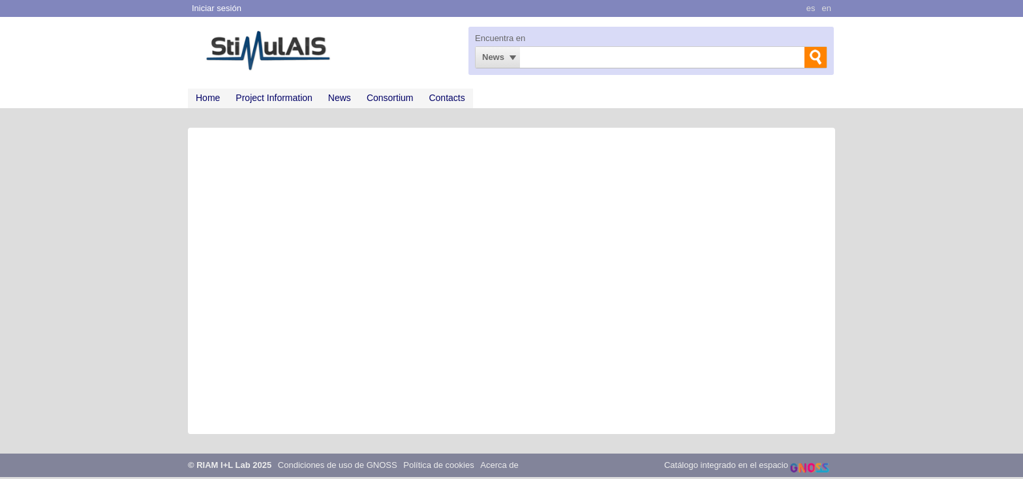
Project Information (274, 98)
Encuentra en (500, 38)
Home (208, 98)
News (493, 57)
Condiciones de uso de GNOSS (337, 465)
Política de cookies (438, 465)
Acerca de (499, 465)
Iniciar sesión (216, 8)
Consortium (390, 98)
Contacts (447, 98)
